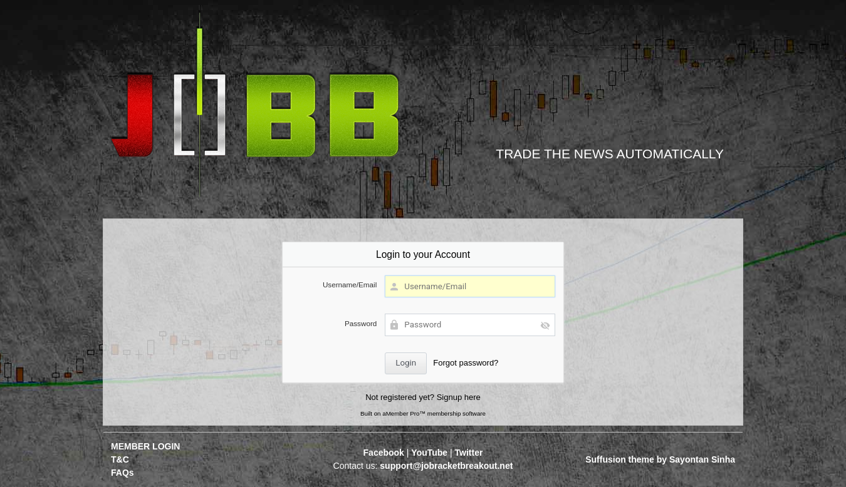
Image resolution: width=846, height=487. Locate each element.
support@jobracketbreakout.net (446, 466)
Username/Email (350, 284)
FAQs (122, 473)
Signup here (459, 397)
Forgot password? (465, 362)
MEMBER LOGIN (145, 446)
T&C (120, 459)
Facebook (383, 453)
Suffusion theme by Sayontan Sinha (660, 459)
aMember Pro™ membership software (434, 413)
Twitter (469, 453)
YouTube (429, 453)
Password (361, 323)
